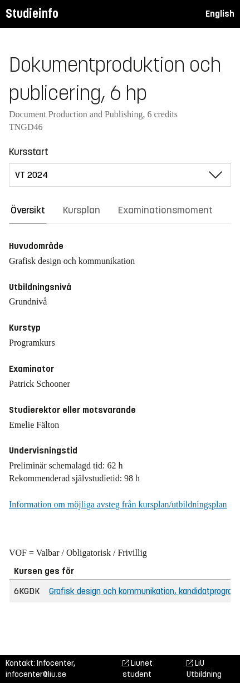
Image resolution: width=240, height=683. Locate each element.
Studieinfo (32, 13)
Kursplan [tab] (81, 210)
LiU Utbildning (204, 669)
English (219, 13)
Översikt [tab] (28, 210)
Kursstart (28, 152)
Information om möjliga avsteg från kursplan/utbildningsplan (118, 504)
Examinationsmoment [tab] (165, 210)
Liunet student (138, 669)
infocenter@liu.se (36, 674)
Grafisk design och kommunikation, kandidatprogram (144, 591)
